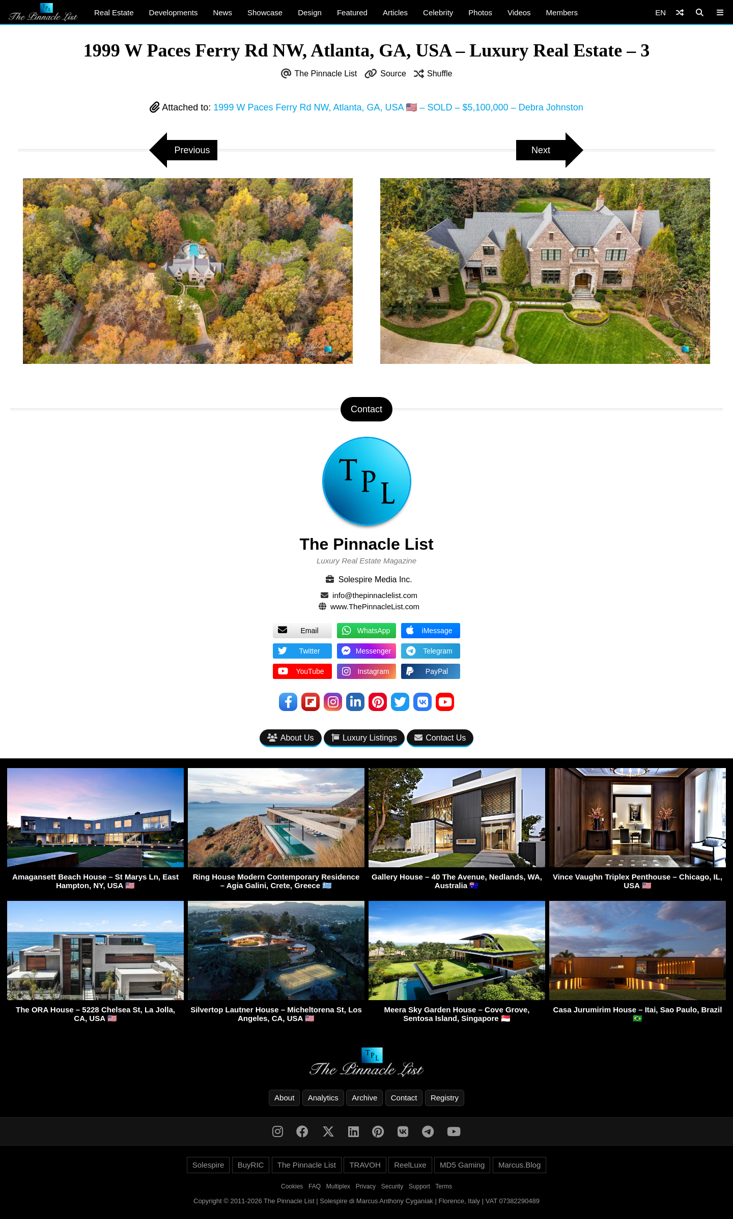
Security (392, 1186)
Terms (443, 1186)
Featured (352, 12)
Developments (173, 12)
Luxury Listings (364, 737)
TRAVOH (364, 1164)
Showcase (265, 12)
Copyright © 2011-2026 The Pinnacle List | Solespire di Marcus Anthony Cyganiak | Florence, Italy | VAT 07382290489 (366, 1201)
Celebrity (438, 12)
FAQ (314, 1186)
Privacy (366, 1186)
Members (562, 12)
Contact (404, 1097)
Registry (445, 1097)
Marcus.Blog (519, 1164)
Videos (519, 12)
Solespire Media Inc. (375, 579)
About (284, 1097)
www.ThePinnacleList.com (374, 606)
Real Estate (114, 12)
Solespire (208, 1164)
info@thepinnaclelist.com (374, 595)
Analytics (323, 1097)
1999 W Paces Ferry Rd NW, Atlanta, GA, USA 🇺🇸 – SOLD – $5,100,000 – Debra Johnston (398, 107)
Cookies (292, 1186)
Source (393, 73)
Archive (364, 1097)
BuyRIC (251, 1164)
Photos (480, 12)
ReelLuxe (410, 1164)
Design (310, 12)
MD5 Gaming (462, 1164)
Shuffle (440, 73)
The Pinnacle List (326, 73)
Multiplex (338, 1186)
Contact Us (440, 737)
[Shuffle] (680, 12)
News (222, 12)
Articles (395, 12)
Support (419, 1186)
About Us (290, 737)
